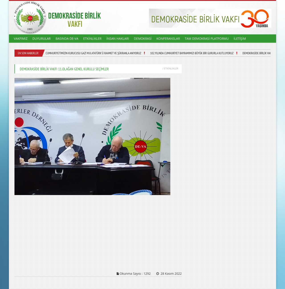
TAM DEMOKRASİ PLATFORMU (207, 38)
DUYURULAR (41, 38)
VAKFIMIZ (20, 38)
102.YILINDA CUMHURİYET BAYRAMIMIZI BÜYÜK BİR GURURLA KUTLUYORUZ (192, 53)
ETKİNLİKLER (92, 38)
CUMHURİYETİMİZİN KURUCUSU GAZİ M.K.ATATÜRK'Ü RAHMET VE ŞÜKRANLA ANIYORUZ (93, 53)
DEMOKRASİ (142, 38)
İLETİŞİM (240, 38)
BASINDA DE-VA (66, 38)
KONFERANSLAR (168, 38)
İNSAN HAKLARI (117, 38)
